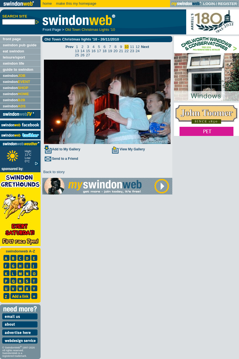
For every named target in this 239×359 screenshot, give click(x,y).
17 (99, 51)
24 (138, 51)
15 (88, 51)
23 (132, 51)
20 (115, 51)
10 (127, 47)
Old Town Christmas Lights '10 (90, 29)
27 (88, 55)
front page (12, 39)
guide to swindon (18, 69)
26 (82, 55)
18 (105, 51)
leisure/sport (14, 57)
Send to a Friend (61, 159)
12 (138, 47)
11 (132, 47)
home (47, 3)
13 (77, 51)
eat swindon (13, 51)
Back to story (53, 172)
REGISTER (227, 4)
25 (77, 55)
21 (121, 51)
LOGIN (209, 4)
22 (127, 51)
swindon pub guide (19, 45)
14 (82, 51)
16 (93, 51)
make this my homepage (75, 3)
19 (110, 51)
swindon (14, 76)
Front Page (52, 29)
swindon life (13, 63)
